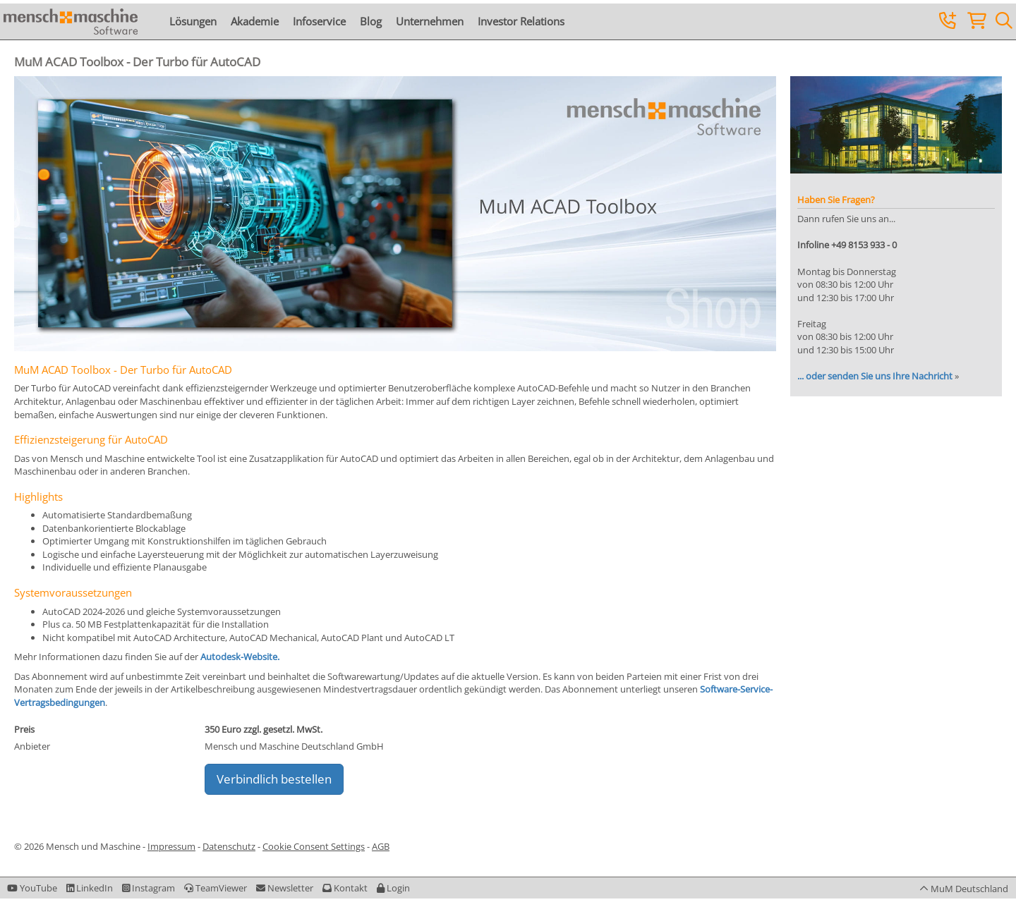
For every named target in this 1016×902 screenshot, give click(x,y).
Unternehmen (430, 21)
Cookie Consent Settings (313, 846)
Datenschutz (228, 846)
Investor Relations (521, 21)
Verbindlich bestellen (274, 779)
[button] (393, 888)
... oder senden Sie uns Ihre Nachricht (875, 376)
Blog (371, 21)
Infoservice (319, 21)
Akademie (255, 21)
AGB (380, 846)
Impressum (171, 846)
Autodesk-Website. (239, 656)
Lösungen (193, 21)
